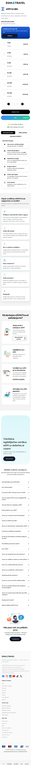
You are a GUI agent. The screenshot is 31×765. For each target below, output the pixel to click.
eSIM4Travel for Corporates (9, 712)
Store (3, 764)
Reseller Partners (6, 710)
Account (27, 764)
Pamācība (9, 764)
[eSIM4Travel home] (15, 3)
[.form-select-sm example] (15, 104)
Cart (21, 764)
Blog (3, 725)
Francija (4, 690)
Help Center (5, 721)
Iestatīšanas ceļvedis (7, 732)
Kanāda (4, 688)
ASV (3, 683)
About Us (4, 723)
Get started (9, 459)
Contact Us (15, 639)
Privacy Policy (5, 730)
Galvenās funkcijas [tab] (8, 132)
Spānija (4, 692)
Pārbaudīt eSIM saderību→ (10, 23)
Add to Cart (15, 112)
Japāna (4, 699)
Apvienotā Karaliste (7, 686)
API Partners (5, 715)
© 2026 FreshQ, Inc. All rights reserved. (15, 749)
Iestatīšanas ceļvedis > (19, 379)
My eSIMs (16, 764)
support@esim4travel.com (10, 751)
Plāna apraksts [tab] (23, 132)
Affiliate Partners (6, 708)
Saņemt (10, 35)
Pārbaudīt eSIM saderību (20, 338)
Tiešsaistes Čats (22, 751)
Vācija (3, 695)
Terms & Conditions (6, 728)
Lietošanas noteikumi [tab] (15, 136)
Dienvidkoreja (5, 697)
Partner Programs (6, 705)
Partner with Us (6, 734)
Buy (21, 118)
